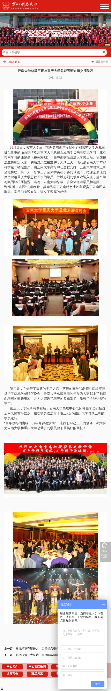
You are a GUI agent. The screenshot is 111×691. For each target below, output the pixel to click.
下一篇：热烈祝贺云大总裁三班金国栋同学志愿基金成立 (40, 655)
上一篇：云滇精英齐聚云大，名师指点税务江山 (34, 648)
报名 (104, 551)
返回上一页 (102, 61)
